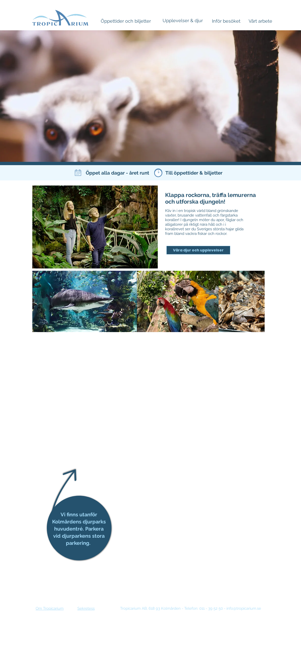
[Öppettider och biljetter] (125, 21)
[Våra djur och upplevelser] (198, 250)
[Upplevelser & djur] (183, 20)
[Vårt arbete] (260, 21)
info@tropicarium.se (243, 608)
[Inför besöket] (226, 21)
